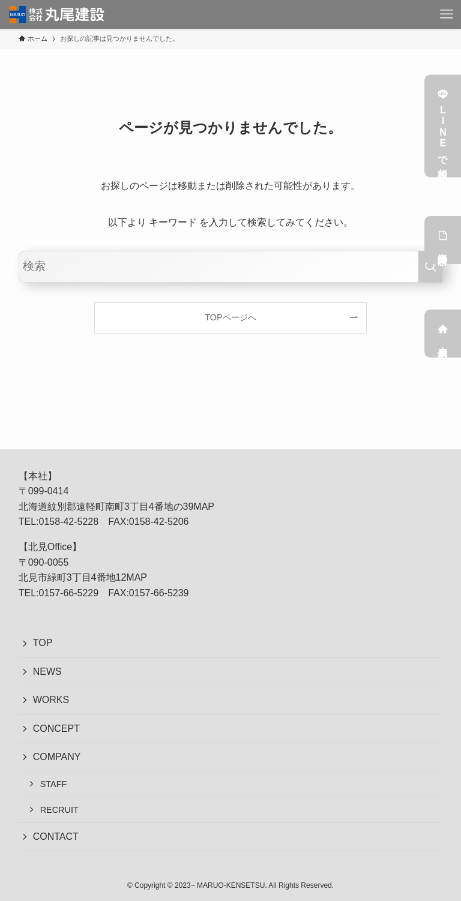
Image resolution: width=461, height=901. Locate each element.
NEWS (47, 671)
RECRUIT (59, 810)
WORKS (51, 700)
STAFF (53, 784)
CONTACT (56, 836)
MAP (203, 506)
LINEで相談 (443, 126)
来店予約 (443, 333)
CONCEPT (56, 728)
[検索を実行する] (430, 267)
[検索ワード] (231, 267)
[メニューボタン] (446, 14)
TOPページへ (230, 317)
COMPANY (57, 757)
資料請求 (443, 240)
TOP (43, 643)
